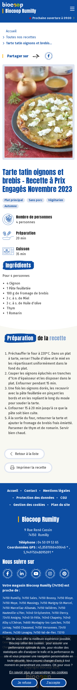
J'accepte (53, 682)
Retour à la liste (24, 454)
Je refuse (24, 682)
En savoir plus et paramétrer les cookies (38, 672)
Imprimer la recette (28, 468)
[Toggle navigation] (72, 10)
